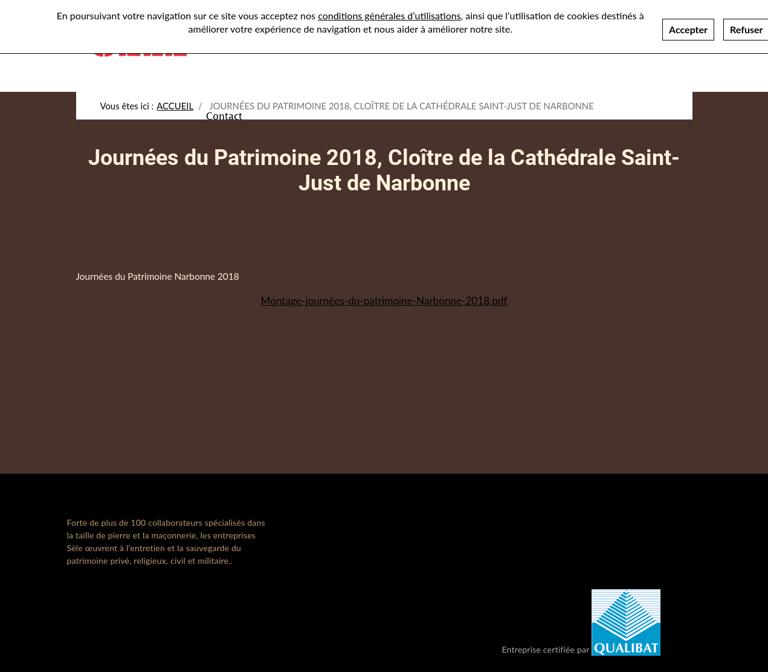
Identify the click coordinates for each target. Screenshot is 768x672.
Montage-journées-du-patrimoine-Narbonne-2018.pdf (384, 300)
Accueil (175, 105)
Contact (224, 115)
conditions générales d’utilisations (389, 9)
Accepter (688, 23)
